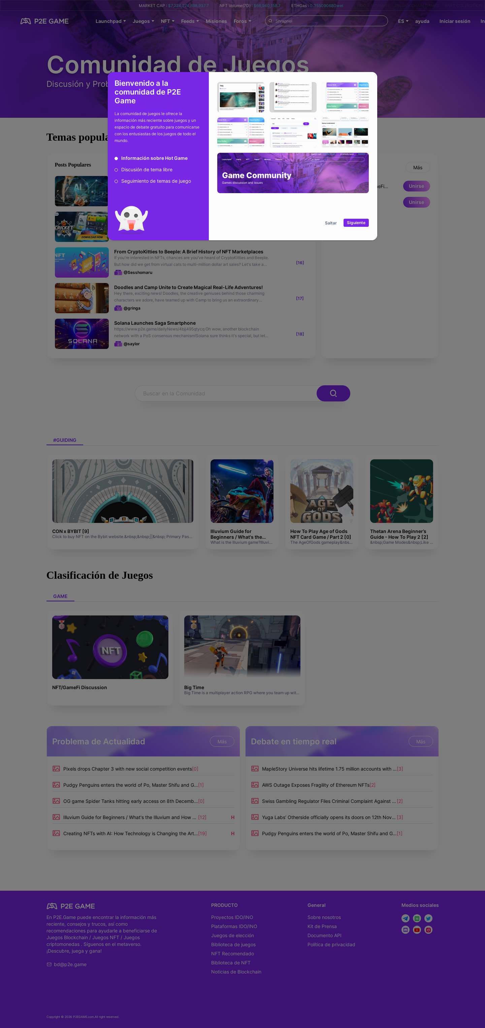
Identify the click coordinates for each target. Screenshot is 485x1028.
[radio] (151, 158)
